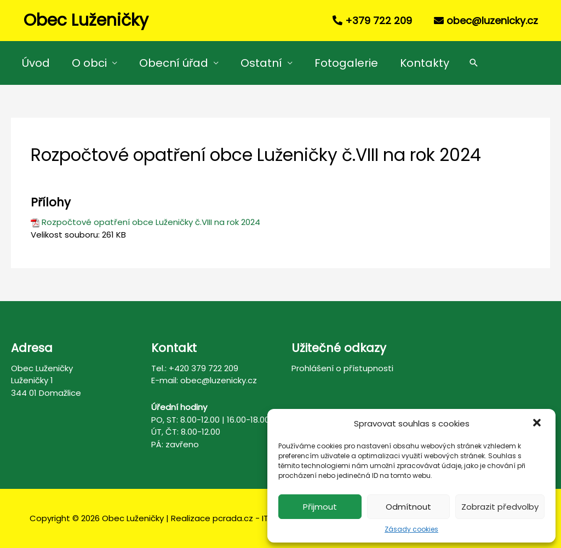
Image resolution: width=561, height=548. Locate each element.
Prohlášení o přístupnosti (342, 368)
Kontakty (424, 63)
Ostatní (261, 63)
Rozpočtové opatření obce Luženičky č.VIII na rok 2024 (151, 222)
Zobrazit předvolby (500, 506)
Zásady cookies (411, 529)
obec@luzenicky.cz (492, 20)
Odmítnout (408, 506)
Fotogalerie (346, 63)
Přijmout (320, 506)
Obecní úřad (173, 63)
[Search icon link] (473, 62)
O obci (89, 63)
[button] (538, 423)
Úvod (36, 63)
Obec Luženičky (86, 20)
